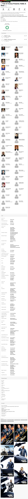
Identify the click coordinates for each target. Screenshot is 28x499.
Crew (2, 215)
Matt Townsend (21, 151)
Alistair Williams (12, 337)
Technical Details (4, 378)
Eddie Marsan (8, 96)
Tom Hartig (12, 279)
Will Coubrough (12, 290)
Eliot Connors (12, 272)
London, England (3, 410)
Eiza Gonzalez (21, 46)
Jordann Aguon (12, 328)
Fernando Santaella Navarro (14, 330)
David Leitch (12, 219)
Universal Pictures (13, 234)
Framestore (12, 345)
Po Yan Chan (12, 372)
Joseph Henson (12, 285)
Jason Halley (12, 224)
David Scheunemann (13, 292)
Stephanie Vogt (21, 182)
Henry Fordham (12, 261)
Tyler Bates (12, 266)
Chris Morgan (12, 227)
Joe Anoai (7, 120)
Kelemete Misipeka (22, 139)
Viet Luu (11, 241)
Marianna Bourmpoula (13, 319)
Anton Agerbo (12, 361)
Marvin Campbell (12, 354)
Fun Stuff (2, 403)
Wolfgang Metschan (13, 291)
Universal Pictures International (15, 247)
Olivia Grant (12, 310)
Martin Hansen (12, 334)
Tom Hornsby (12, 314)
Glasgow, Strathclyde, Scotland (5, 409)
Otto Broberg (12, 296)
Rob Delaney (7, 170)
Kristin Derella (12, 325)
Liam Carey (12, 353)
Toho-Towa (11, 244)
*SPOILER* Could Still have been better (10, 39)
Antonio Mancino (21, 71)
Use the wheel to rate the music (7, 30)
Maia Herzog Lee (12, 318)
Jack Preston (12, 284)
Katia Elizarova (8, 139)
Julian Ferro (20, 133)
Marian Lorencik (8, 151)
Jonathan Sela (12, 254)
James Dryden (8, 114)
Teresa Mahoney (21, 188)
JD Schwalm (12, 338)
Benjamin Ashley (12, 351)
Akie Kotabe (7, 65)
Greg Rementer (12, 349)
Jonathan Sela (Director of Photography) (15, 16)
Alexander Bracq (12, 350)
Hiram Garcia (12, 229)
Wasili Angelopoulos (13, 297)
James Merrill (21, 114)
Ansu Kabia (7, 71)
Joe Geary (11, 220)
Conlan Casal (7, 83)
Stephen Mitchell (8, 188)
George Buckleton (13, 341)
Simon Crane (12, 223)
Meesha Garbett (8, 157)
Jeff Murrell (12, 263)
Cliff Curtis (20, 77)
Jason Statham (12, 230)
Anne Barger (12, 365)
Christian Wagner (12, 322)
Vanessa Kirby (8, 59)
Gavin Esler (20, 102)
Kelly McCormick (12, 238)
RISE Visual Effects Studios (14, 363)
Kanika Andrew (12, 371)
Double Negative (12, 344)
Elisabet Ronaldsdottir (13, 323)
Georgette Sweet (12, 331)
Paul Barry (11, 221)
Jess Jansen (12, 324)
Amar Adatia (20, 65)
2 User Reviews (3, 33)
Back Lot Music (12, 268)
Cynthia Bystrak (12, 260)
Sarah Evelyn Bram (13, 313)
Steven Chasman (12, 239)
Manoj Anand (21, 145)
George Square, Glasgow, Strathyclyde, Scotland (8, 411)
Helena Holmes (21, 108)
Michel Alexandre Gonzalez (21, 158)
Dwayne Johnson (8, 46)
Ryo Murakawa (12, 333)
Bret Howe (11, 307)
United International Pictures (14, 245)
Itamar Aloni (12, 370)
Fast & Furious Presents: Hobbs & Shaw (13, 5)
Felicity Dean (7, 102)
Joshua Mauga (8, 133)
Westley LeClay (8, 207)
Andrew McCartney (13, 282)
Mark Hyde (11, 259)
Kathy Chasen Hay (13, 240)
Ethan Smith (12, 237)
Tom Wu (20, 194)
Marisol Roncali (12, 304)
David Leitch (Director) (5, 16)
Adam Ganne (21, 59)
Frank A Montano (12, 275)
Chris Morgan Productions (14, 232)
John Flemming (12, 258)
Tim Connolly (7, 194)
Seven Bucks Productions (14, 233)
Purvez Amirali (12, 374)
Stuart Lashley (12, 360)
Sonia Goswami (21, 176)
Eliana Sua (20, 96)
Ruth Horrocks (8, 176)
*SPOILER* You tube (7, 35)
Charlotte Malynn (12, 288)
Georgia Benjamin (12, 366)
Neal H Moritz (12, 231)
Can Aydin (11, 352)
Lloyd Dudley (12, 276)
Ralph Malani (12, 332)
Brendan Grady (12, 358)
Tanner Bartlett (12, 373)
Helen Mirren (7, 108)
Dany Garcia (12, 236)
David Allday (12, 289)
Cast (2, 44)
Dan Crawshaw (12, 298)
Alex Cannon (12, 357)
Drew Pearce (12, 251)
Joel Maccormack (21, 120)
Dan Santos (12, 283)
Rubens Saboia (21, 170)
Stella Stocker (8, 182)
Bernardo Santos (8, 77)
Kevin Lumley (12, 342)
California (2, 408)
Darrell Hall (12, 269)
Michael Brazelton (13, 359)
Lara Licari (11, 329)
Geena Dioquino (12, 309)
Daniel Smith (12, 256)
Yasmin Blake (12, 368)
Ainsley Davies (12, 235)
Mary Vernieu (12, 305)
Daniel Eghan (21, 83)
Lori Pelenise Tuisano (9, 145)
